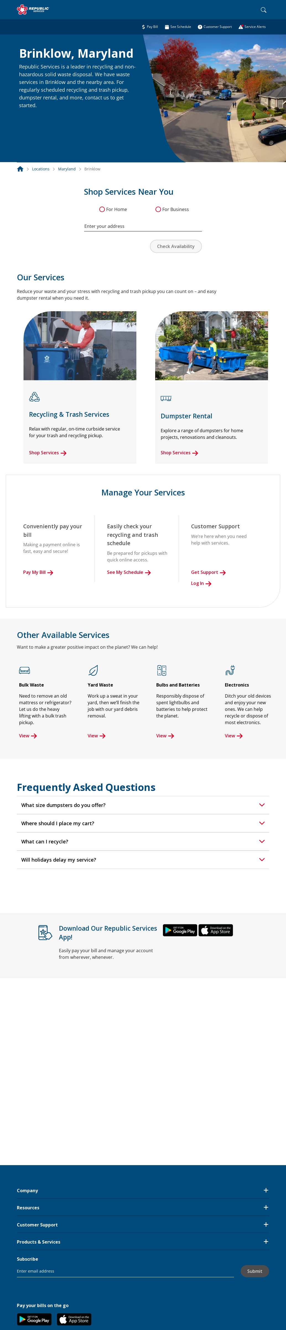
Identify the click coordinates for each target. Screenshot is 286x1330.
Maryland (67, 168)
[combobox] (143, 223)
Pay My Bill (38, 572)
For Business (175, 209)
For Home (116, 209)
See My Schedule (129, 572)
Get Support (208, 572)
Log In (201, 583)
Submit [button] (254, 1271)
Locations (41, 168)
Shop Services (48, 452)
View (28, 735)
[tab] (143, 805)
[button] (25, 117)
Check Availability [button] (176, 246)
